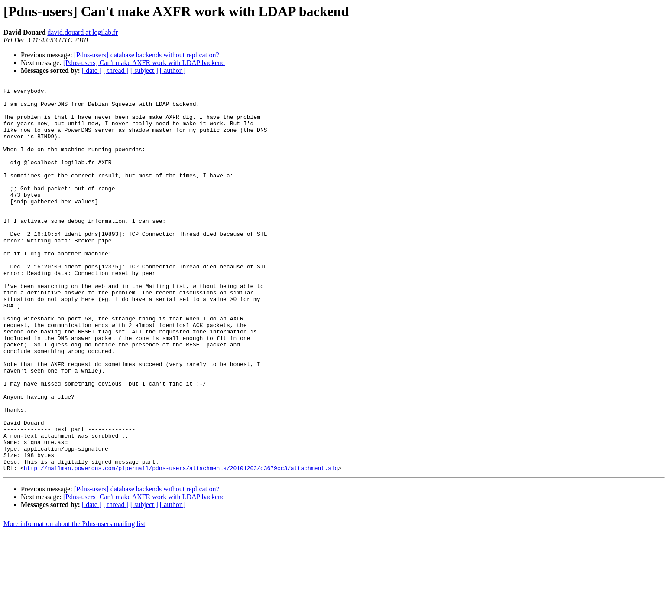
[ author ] (173, 70)
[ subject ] (144, 70)
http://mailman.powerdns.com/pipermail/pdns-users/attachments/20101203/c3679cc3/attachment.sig (181, 545)
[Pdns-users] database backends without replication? (146, 55)
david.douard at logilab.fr (82, 32)
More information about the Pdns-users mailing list (74, 600)
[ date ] (91, 70)
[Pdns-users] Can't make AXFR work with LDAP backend (144, 62)
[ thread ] (116, 70)
